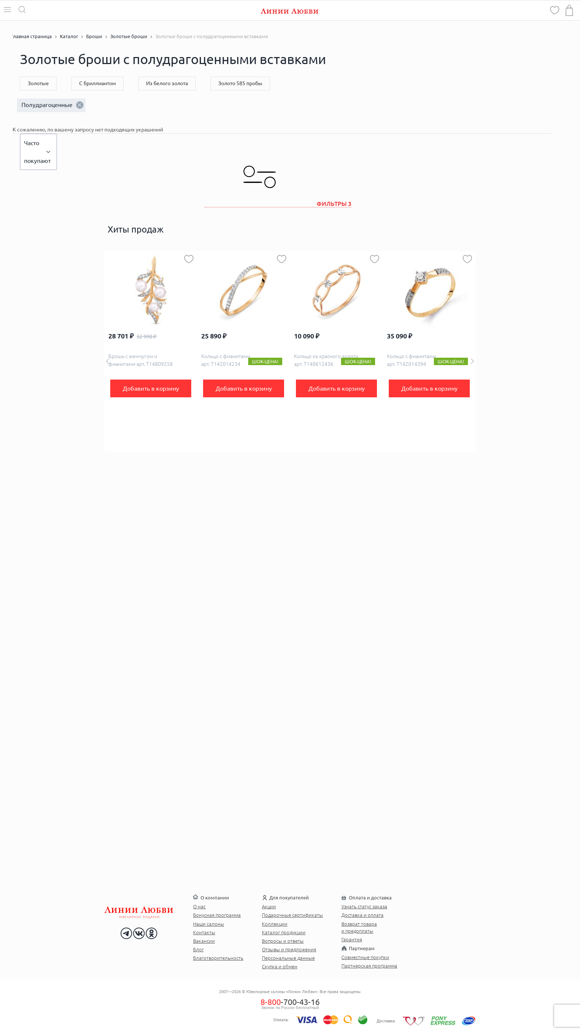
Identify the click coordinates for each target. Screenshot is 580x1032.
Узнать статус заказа (364, 906)
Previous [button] (107, 361)
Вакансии (204, 941)
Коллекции (274, 923)
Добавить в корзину (151, 388)
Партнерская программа (369, 965)
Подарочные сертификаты (292, 915)
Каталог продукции (284, 932)
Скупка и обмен (279, 966)
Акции (269, 906)
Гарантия (351, 939)
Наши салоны (208, 923)
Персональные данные (288, 958)
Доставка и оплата (362, 915)
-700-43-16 (290, 1001)
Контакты (204, 932)
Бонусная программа (217, 915)
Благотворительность (218, 958)
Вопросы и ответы (283, 941)
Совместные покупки (365, 957)
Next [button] (472, 361)
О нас (199, 906)
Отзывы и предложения (289, 949)
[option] (150, 351)
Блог (198, 949)
